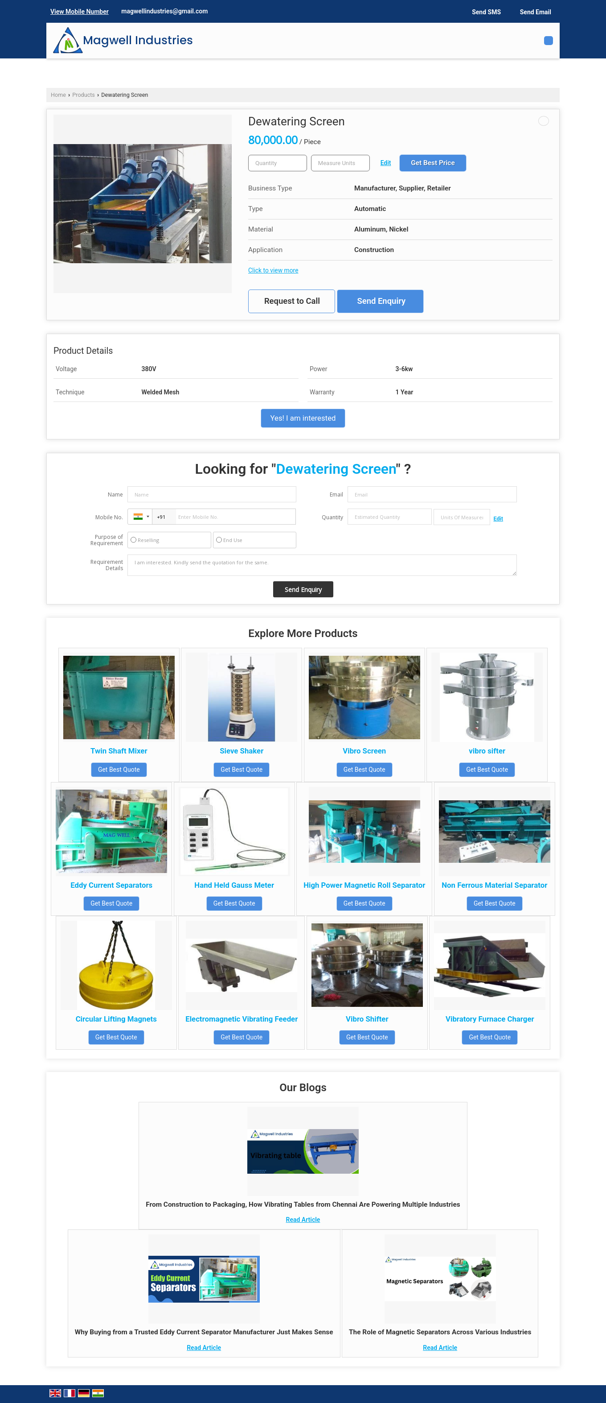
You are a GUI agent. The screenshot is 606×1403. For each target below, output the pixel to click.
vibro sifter (487, 750)
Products (83, 94)
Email (336, 494)
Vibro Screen (364, 750)
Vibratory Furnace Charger (490, 1018)
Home (58, 94)
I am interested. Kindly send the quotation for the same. (322, 565)
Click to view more (273, 270)
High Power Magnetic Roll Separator (364, 885)
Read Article (303, 1219)
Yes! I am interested (303, 418)
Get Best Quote (119, 769)
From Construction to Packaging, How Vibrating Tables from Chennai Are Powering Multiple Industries (303, 1204)
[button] (79, 11)
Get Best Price (432, 163)
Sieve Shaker (241, 750)
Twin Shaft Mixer (118, 750)
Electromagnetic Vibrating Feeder (241, 1018)
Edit (386, 162)
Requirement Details (106, 565)
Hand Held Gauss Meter (234, 885)
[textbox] (340, 163)
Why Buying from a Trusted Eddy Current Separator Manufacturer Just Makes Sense (204, 1332)
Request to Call (292, 301)
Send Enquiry (381, 301)
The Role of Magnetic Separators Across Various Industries (440, 1332)
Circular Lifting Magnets (116, 1018)
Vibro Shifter (367, 1018)
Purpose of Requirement (106, 540)
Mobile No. (109, 517)
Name (115, 494)
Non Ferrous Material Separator (494, 885)
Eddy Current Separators (111, 885)
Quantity (332, 517)
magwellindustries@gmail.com (164, 11)
